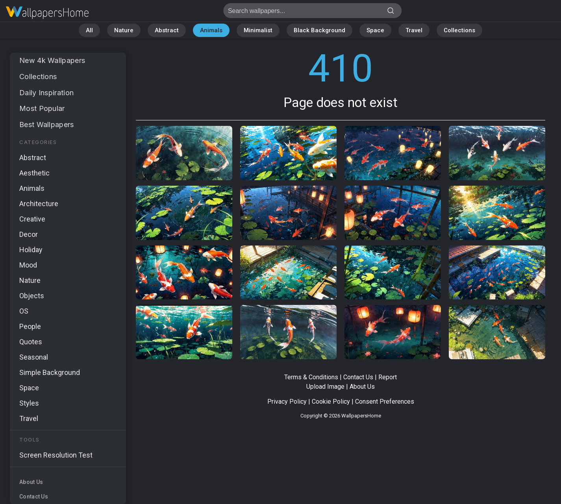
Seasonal (33, 357)
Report (387, 377)
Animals (211, 30)
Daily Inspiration (46, 93)
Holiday (31, 250)
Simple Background (49, 372)
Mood (28, 265)
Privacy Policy (287, 401)
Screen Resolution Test (56, 455)
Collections (459, 30)
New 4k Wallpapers (52, 60)
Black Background (319, 30)
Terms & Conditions (311, 377)
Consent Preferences (384, 401)
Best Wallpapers (46, 124)
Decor (28, 234)
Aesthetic (34, 173)
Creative (32, 219)
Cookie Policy (331, 401)
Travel (413, 30)
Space (375, 30)
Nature (123, 30)
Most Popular (42, 108)
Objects (31, 296)
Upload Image (325, 386)
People (30, 326)
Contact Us (33, 496)
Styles (29, 403)
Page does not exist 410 (47, 12)
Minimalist (258, 30)
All (89, 30)
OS (23, 311)
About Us (31, 482)
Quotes (30, 342)
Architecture (38, 203)
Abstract (167, 30)
